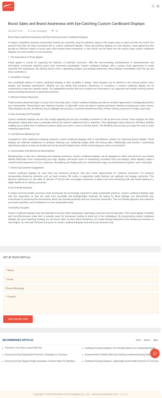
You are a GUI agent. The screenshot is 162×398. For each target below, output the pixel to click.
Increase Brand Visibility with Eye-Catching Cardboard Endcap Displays (119, 354)
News (155, 340)
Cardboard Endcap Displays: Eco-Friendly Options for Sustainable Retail (120, 348)
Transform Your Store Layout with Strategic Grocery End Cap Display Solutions (23, 347)
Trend (138, 340)
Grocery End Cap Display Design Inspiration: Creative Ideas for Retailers (40, 361)
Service (147, 340)
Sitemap (124, 394)
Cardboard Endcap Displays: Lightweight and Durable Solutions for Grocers (122, 361)
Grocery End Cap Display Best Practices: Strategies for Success (36, 354)
